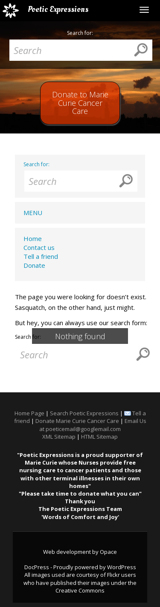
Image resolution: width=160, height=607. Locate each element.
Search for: (80, 33)
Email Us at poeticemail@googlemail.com (92, 424)
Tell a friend (40, 256)
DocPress (36, 567)
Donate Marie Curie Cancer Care (77, 421)
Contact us (39, 247)
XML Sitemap (59, 436)
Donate (34, 265)
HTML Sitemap (99, 436)
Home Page (29, 413)
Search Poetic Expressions (84, 413)
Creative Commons (80, 590)
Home (32, 238)
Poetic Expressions (58, 9)
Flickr (113, 575)
